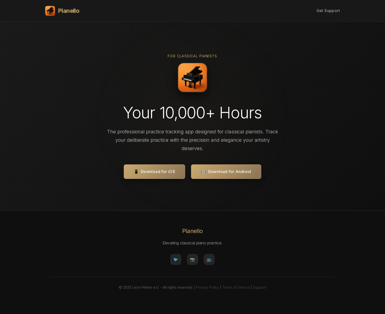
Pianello (62, 11)
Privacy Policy (207, 287)
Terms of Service (236, 287)
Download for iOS (154, 172)
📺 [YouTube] (209, 259)
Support (259, 287)
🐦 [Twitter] (175, 259)
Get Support (328, 10)
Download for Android (226, 172)
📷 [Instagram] (192, 259)
